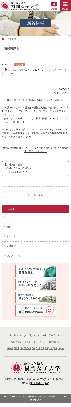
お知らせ (11, 227)
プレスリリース (15, 255)
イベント (11, 236)
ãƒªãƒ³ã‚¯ (55, 341)
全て (9, 217)
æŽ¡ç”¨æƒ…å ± (52, 335)
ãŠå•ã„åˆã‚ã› (24, 335)
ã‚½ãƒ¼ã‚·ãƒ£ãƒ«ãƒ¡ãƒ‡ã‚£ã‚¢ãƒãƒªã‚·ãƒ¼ (35, 348)
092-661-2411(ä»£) (39, 383)
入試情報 (11, 246)
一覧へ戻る (37, 195)
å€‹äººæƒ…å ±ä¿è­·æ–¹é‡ (28, 341)
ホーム (3, 39)
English (54, 9)
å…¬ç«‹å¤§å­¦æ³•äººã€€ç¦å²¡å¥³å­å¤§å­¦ (20, 7)
